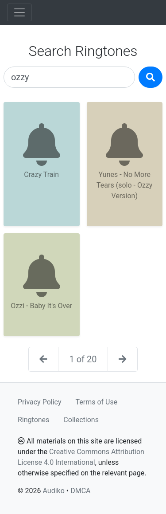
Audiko (53, 491)
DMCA (80, 491)
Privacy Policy (40, 402)
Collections (81, 420)
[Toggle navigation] (19, 12)
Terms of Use (97, 402)
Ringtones (33, 420)
